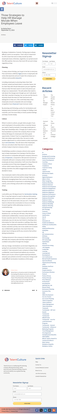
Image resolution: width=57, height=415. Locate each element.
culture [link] (44, 169)
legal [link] (19, 73)
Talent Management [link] (48, 304)
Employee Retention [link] (48, 198)
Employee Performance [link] (49, 194)
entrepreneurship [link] (47, 207)
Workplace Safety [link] (47, 346)
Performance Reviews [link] (48, 272)
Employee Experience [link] (48, 190)
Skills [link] (43, 293)
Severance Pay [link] (46, 291)
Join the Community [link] (40, 373)
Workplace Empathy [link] (48, 344)
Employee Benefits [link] (47, 183)
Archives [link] (3, 35)
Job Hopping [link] (45, 247)
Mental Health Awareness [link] (49, 259)
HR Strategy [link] (45, 238)
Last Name (52, 61)
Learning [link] (44, 251)
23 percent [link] (15, 104)
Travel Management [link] (48, 331)
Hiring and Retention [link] (48, 228)
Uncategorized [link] (46, 333)
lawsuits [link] (18, 78)
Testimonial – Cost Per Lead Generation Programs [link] (48, 321)
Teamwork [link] (45, 308)
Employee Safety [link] (47, 200)
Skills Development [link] (47, 295)
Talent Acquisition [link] (47, 300)
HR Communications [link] (48, 234)
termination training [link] (30, 194)
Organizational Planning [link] (49, 262)
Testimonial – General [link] (48, 325)
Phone (44, 72)
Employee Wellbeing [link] (48, 202)
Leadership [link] (45, 249)
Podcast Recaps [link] (46, 278)
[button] (37, 3)
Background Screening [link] (48, 156)
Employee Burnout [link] (47, 185)
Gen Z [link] (44, 219)
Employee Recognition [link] (48, 196)
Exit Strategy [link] (46, 209)
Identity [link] (44, 243)
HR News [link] (44, 236)
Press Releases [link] (46, 279)
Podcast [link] (44, 274)
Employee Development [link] (49, 186)
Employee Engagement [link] (48, 188)
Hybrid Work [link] (45, 242)
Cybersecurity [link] (46, 171)
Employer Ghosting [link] (47, 205)
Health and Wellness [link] (48, 223)
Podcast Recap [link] (46, 276)
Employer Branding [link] (47, 204)
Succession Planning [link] (48, 298)
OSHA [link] (43, 264)
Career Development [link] (48, 160)
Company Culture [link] (47, 164)
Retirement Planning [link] (48, 289)
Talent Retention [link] (47, 306)
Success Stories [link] (46, 297)
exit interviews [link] (10, 142)
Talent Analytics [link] (47, 302)
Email (43, 67)
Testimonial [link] (45, 314)
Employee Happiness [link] (48, 192)
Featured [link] (44, 211)
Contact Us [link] (38, 365)
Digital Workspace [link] (47, 177)
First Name (45, 61)
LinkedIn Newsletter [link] (40, 376)
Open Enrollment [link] (47, 261)
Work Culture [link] (46, 342)
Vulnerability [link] (45, 336)
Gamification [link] (45, 215)
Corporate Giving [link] (47, 167)
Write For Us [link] (38, 370)
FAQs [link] (36, 362)
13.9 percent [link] (9, 158)
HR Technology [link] (46, 240)
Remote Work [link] (46, 287)
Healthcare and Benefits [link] (49, 224)
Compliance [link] (45, 166)
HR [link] (43, 232)
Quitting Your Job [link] (47, 285)
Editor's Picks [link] (46, 179)
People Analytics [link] (47, 270)
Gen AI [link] (44, 217)
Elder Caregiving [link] (46, 181)
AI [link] (42, 152)
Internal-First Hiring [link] (48, 245)
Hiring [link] (44, 226)
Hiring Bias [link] (45, 230)
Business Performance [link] (48, 158)
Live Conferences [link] (47, 257)
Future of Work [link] (46, 213)
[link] (2, 9)
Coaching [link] (45, 162)
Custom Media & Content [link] (41, 367)
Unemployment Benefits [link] (49, 335)
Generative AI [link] (46, 221)
